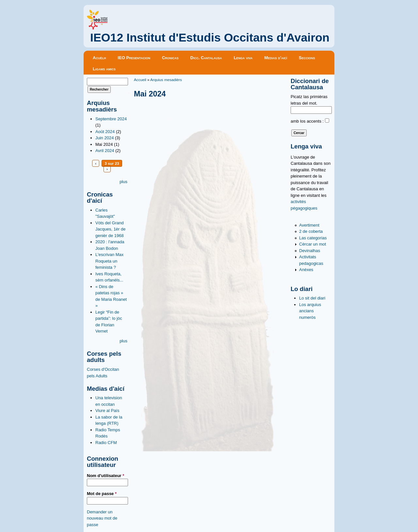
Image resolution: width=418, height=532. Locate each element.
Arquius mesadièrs (166, 79)
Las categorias (313, 237)
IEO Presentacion (134, 57)
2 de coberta (311, 231)
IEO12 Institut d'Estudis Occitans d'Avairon (210, 37)
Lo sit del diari (312, 298)
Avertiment (309, 225)
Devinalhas (309, 250)
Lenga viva (243, 57)
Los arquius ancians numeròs (310, 311)
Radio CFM (106, 442)
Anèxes (306, 269)
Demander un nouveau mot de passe (102, 518)
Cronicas (170, 57)
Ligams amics (104, 68)
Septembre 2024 (111, 118)
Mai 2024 (104, 144)
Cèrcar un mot (312, 244)
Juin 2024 (104, 137)
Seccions (307, 57)
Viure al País (107, 410)
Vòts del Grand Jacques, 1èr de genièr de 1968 (110, 229)
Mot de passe (102, 493)
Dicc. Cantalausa (206, 57)
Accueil (140, 79)
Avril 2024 (104, 150)
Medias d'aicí (276, 57)
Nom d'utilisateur (105, 475)
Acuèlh (99, 57)
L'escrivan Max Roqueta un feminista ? (109, 261)
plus (123, 181)
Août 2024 (105, 131)
